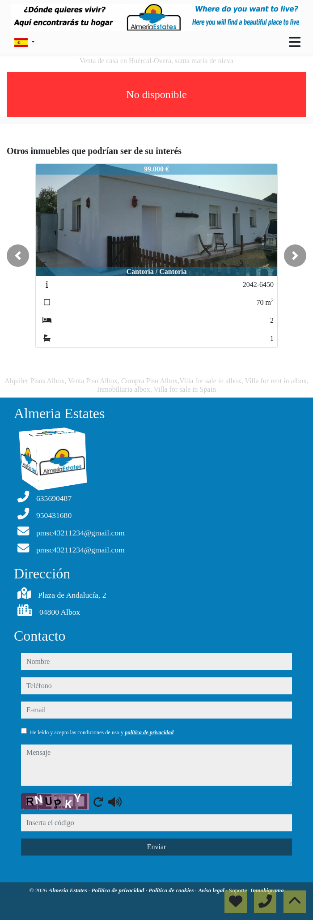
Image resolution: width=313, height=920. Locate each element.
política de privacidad (149, 732)
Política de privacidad (118, 890)
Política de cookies (171, 890)
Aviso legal (212, 890)
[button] (18, 255)
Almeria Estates (68, 890)
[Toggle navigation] (294, 42)
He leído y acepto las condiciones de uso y (101, 732)
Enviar (156, 847)
